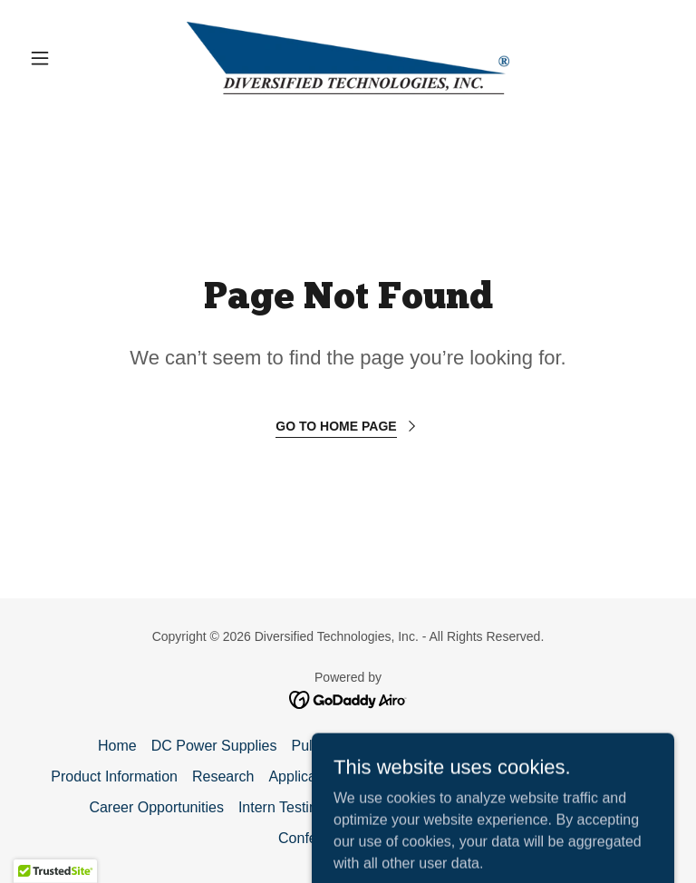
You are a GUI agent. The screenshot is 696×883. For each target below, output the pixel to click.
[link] (348, 58)
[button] (71, 58)
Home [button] (117, 745)
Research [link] (223, 776)
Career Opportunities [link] (156, 807)
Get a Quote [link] (473, 776)
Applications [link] (307, 776)
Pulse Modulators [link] (347, 745)
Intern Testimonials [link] (298, 807)
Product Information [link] (114, 776)
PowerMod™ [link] (555, 745)
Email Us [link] (391, 776)
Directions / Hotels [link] (586, 776)
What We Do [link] (458, 745)
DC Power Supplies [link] (214, 745)
